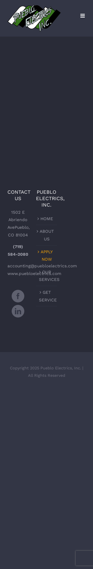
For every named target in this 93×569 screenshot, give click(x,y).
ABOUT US (47, 235)
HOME (46, 218)
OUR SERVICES (47, 276)
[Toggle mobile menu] (83, 15)
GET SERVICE (47, 296)
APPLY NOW (47, 255)
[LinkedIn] (18, 311)
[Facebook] (18, 296)
